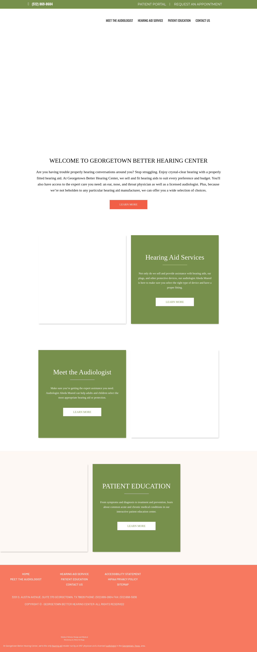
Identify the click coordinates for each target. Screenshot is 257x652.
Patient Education (179, 20)
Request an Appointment (198, 4)
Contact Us (203, 20)
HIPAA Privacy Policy (123, 579)
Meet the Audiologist (119, 20)
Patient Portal (152, 4)
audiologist (111, 645)
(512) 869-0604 (42, 3)
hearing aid (57, 645)
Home (26, 574)
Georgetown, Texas (131, 645)
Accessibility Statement (123, 574)
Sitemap (123, 584)
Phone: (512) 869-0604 (99, 597)
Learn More (128, 204)
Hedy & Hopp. (79, 640)
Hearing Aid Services (174, 257)
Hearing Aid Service (150, 20)
